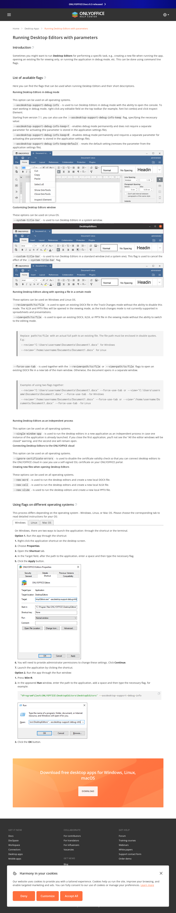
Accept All (71, 896)
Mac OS (46, 522)
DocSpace (13, 840)
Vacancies (69, 849)
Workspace (14, 845)
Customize (48, 896)
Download (88, 791)
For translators (71, 840)
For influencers (71, 845)
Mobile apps (14, 858)
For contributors (72, 835)
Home (16, 28)
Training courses (127, 840)
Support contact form (130, 854)
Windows (20, 522)
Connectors (14, 849)
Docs (10, 835)
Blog (66, 864)
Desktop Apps (32, 28)
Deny (23, 896)
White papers (126, 849)
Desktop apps (15, 854)
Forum (122, 835)
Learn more (147, 885)
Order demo (125, 858)
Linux (34, 522)
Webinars (124, 845)
